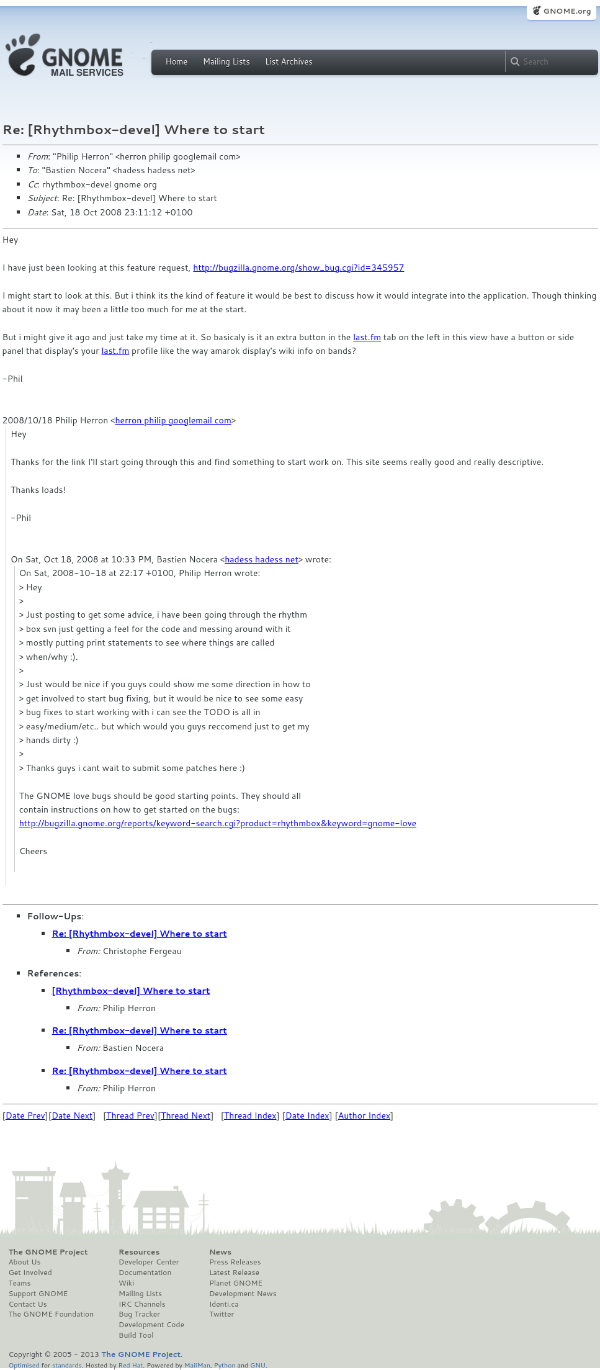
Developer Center (149, 1262)
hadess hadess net (261, 559)
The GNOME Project (48, 1252)
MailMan (197, 1364)
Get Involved (30, 1273)
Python (225, 1364)
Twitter (221, 1314)
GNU (258, 1364)
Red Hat (130, 1364)
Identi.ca (224, 1304)
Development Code (151, 1325)
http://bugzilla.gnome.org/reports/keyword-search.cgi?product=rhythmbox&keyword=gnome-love (217, 823)
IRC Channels (142, 1304)
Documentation (145, 1273)
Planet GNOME (235, 1283)
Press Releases (235, 1262)
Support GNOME (38, 1294)
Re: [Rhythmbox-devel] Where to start (139, 933)
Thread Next (185, 1115)
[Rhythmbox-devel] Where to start (131, 991)
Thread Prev (130, 1115)
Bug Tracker (139, 1314)
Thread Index (250, 1115)
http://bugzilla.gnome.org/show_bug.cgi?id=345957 (298, 267)
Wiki (126, 1283)
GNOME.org (567, 11)
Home (177, 61)
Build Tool (136, 1335)
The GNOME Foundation (51, 1314)
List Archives (288, 61)
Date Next (71, 1115)
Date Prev (25, 1115)
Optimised (24, 1364)
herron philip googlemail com (173, 420)
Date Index (307, 1115)
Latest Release (234, 1273)
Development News (243, 1294)
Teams (20, 1283)
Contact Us (28, 1304)
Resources (139, 1252)
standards (67, 1364)
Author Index (364, 1115)
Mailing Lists (226, 61)
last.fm (367, 337)
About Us (25, 1262)
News (220, 1252)
